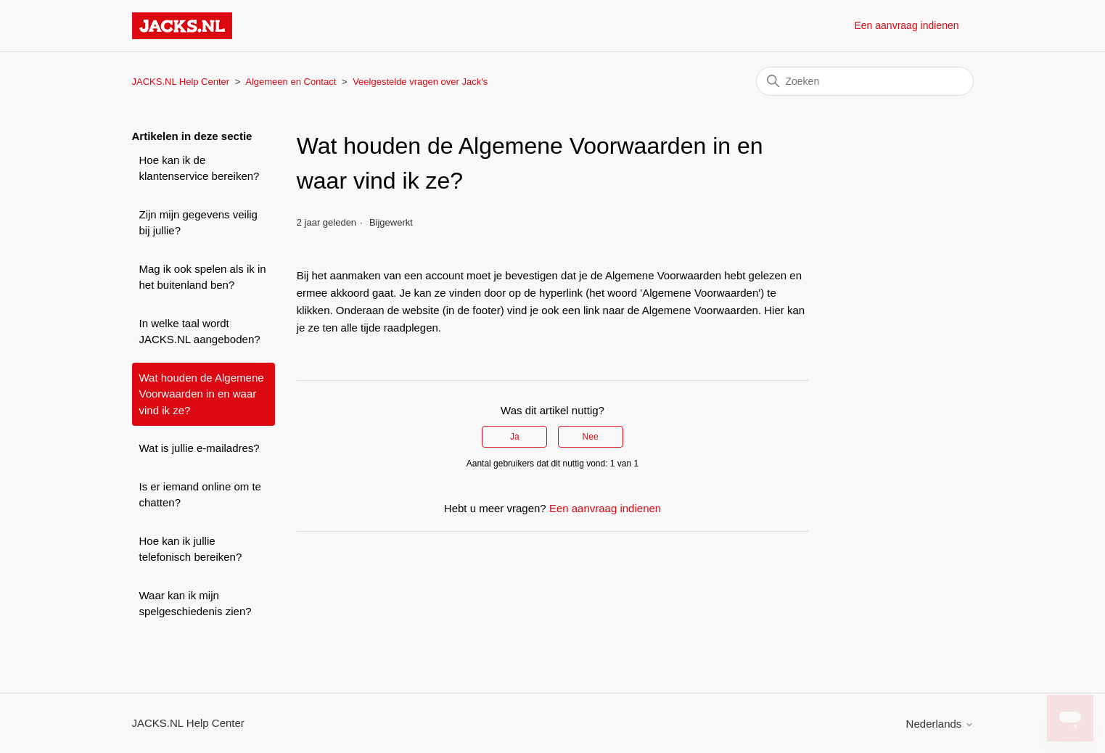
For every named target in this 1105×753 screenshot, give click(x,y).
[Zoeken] (865, 81)
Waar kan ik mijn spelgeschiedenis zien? (195, 603)
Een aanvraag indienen (906, 25)
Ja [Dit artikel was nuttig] (514, 437)
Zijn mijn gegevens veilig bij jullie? (198, 222)
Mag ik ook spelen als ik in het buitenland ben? (202, 277)
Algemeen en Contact (290, 81)
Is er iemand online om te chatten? (200, 494)
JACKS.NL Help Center (181, 81)
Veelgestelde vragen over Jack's (420, 81)
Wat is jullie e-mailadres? (199, 448)
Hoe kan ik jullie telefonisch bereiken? (190, 549)
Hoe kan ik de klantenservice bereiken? (199, 168)
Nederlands (940, 723)
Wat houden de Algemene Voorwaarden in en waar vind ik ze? (201, 393)
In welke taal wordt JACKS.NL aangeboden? (199, 331)
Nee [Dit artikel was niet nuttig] (591, 437)
